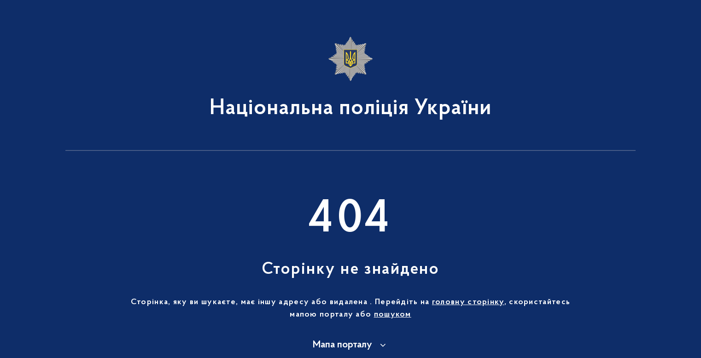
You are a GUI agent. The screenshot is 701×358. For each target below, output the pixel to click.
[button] (351, 345)
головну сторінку (468, 302)
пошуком (392, 315)
